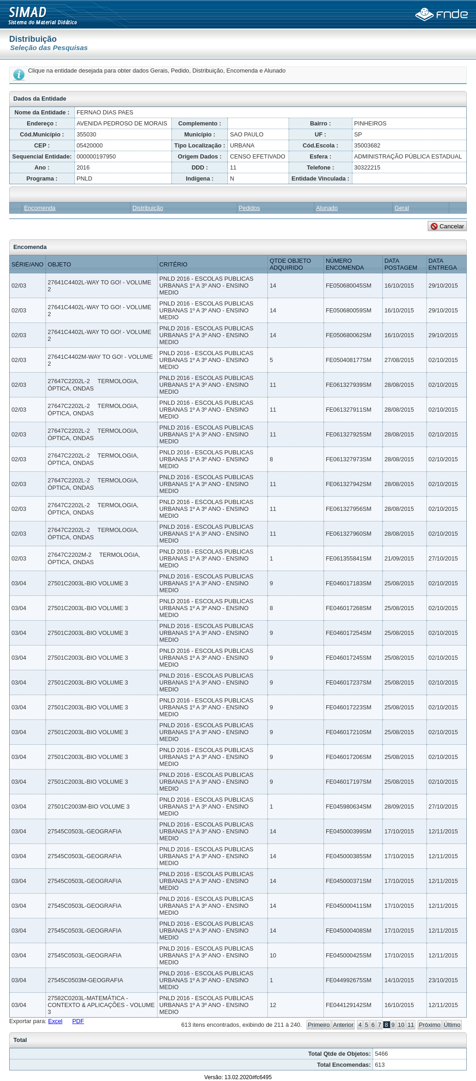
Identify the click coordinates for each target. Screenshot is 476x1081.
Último (452, 1024)
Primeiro (319, 1024)
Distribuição (147, 207)
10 (401, 1024)
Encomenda (39, 207)
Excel (55, 1021)
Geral (402, 207)
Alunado (327, 207)
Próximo (430, 1024)
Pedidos (249, 207)
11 (411, 1024)
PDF (78, 1021)
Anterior (343, 1024)
